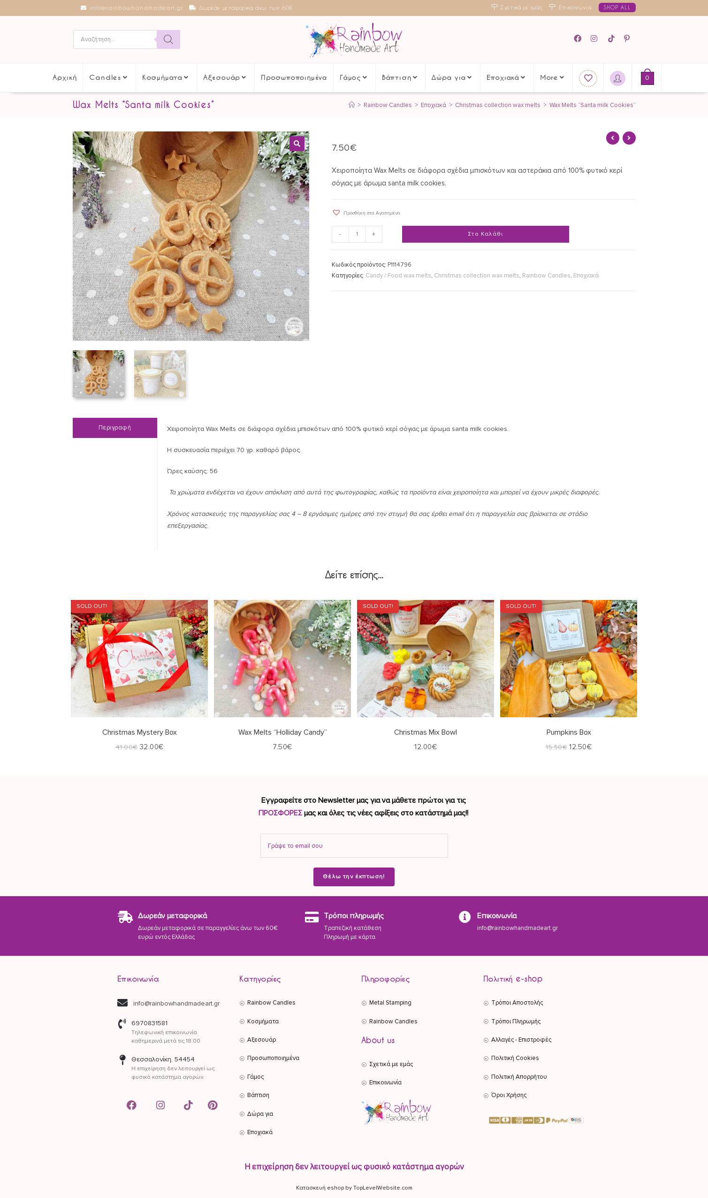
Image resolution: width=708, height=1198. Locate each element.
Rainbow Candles (546, 275)
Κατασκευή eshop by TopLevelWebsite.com (354, 1187)
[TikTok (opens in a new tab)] (612, 39)
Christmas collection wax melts (476, 275)
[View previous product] (612, 138)
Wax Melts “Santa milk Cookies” (592, 105)
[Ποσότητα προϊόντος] (357, 234)
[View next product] (629, 138)
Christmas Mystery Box (139, 732)
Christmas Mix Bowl (425, 732)
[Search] (168, 39)
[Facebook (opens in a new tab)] (580, 39)
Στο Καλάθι (485, 234)
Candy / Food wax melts (398, 275)
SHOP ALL (617, 7)
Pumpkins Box (569, 732)
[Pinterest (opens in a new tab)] (628, 39)
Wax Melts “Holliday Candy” (282, 732)
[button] (297, 143)
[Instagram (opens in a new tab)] (595, 39)
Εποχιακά (586, 275)
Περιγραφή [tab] (115, 427)
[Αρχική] (352, 105)
